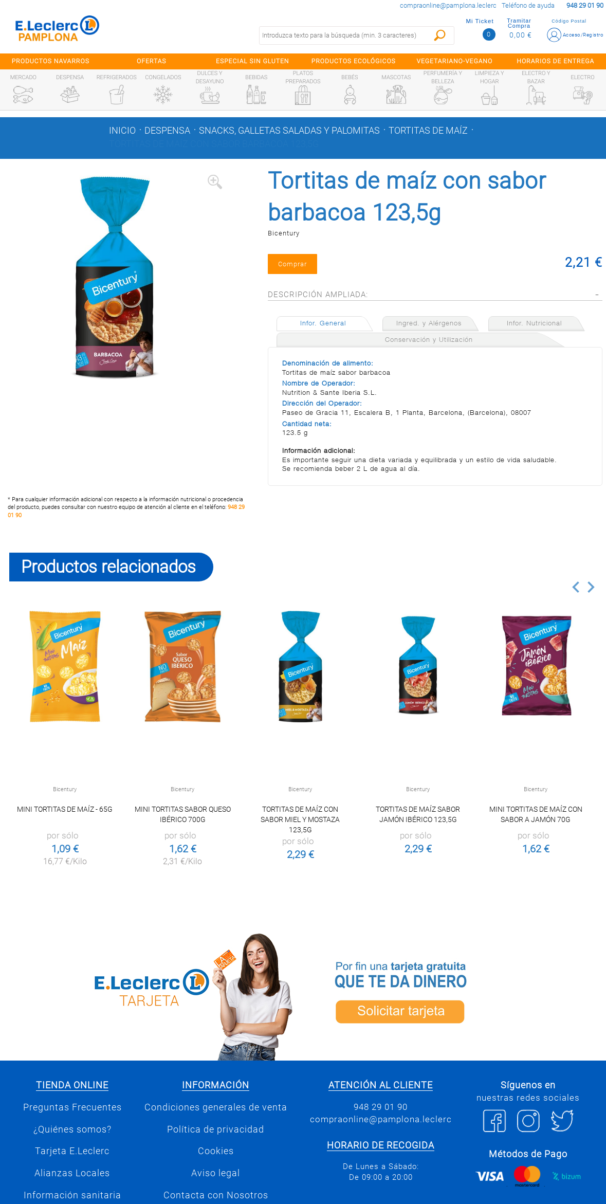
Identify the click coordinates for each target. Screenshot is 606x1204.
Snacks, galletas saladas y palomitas (289, 130)
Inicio (122, 130)
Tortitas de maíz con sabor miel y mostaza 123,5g (300, 819)
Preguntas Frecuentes (72, 1107)
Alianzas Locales (72, 1173)
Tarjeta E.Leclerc (72, 1151)
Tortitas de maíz (428, 130)
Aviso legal (215, 1173)
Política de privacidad (215, 1129)
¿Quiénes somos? (72, 1129)
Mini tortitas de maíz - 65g (65, 809)
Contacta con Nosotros (215, 1195)
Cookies (216, 1151)
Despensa (167, 130)
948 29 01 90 (381, 1107)
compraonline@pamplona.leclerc (448, 5)
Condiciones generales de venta (215, 1107)
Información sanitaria (72, 1195)
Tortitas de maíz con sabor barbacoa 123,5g (214, 144)
